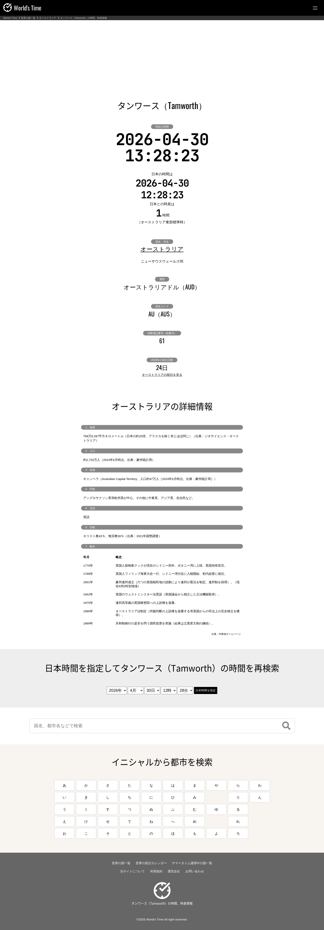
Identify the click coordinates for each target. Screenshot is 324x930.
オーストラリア (47, 18)
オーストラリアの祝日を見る (162, 374)
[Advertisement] (162, 53)
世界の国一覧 (28, 18)
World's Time (10, 18)
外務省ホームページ (230, 634)
